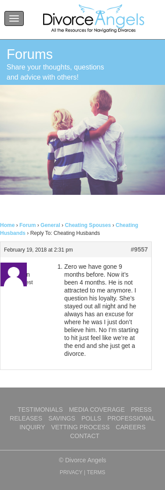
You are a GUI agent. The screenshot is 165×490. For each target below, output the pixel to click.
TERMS (96, 472)
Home (7, 225)
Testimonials (40, 409)
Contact (84, 435)
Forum (27, 225)
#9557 (139, 249)
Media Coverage (97, 409)
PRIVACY (71, 472)
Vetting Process (80, 427)
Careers (131, 427)
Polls (91, 418)
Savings (61, 418)
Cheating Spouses (88, 225)
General (50, 225)
